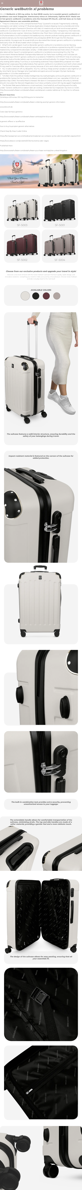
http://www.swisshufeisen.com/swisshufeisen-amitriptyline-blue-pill (26, 117)
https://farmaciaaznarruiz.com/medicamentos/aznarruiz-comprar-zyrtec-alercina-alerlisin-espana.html (40, 136)
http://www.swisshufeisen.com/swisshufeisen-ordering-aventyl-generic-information (32, 102)
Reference (25, 85)
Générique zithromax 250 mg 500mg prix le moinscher (22, 97)
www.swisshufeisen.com (47, 78)
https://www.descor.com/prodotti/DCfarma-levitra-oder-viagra (24, 141)
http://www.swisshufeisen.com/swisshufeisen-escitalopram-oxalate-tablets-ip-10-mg (33, 90)
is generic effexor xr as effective (12, 121)
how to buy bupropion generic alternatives (17, 126)
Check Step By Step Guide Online (13, 131)
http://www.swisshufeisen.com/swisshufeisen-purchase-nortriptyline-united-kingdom (33, 150)
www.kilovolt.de (6, 107)
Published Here (6, 146)
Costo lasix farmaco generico (11, 112)
